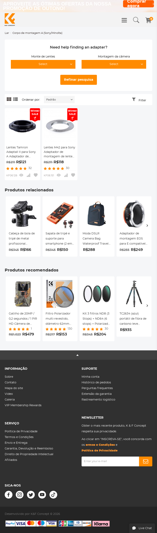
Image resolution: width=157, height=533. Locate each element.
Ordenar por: (31, 99)
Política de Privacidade (21, 431)
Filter (142, 100)
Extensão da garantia (97, 394)
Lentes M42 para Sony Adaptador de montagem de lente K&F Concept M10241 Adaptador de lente (59, 152)
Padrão (51, 99)
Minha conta (90, 376)
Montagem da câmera (114, 56)
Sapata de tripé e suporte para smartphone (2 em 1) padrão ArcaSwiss (60, 239)
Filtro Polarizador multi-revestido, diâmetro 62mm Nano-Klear (58, 319)
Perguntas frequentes (97, 388)
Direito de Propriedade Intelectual (29, 454)
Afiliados (11, 460)
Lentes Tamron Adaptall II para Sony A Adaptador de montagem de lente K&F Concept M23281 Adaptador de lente (21, 152)
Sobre (9, 376)
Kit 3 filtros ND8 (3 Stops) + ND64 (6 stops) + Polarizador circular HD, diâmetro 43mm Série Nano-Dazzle (97, 319)
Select (43, 64)
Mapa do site (14, 388)
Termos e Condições (19, 437)
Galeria (10, 399)
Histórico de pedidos (96, 382)
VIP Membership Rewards (23, 405)
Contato (10, 382)
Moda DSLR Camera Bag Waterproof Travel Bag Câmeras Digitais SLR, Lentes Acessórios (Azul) (97, 239)
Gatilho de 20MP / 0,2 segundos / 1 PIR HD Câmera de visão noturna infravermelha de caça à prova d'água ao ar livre (23, 319)
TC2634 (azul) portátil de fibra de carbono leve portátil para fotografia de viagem (133, 319)
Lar (7, 33)
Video (9, 394)
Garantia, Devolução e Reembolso (29, 448)
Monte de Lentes (43, 56)
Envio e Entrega (16, 442)
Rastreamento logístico (98, 399)
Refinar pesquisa (78, 79)
